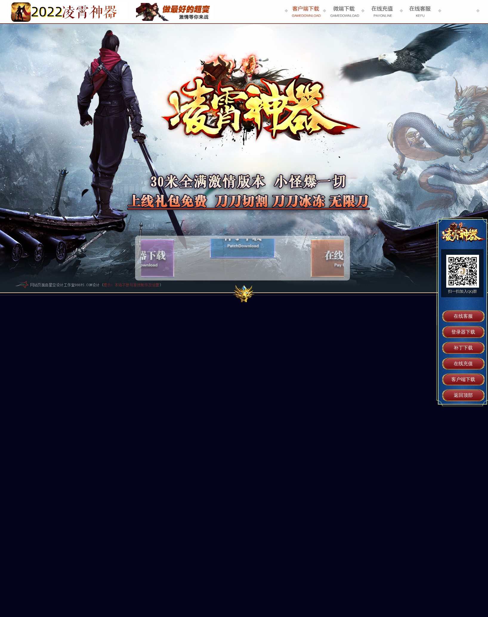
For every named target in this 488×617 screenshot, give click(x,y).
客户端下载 (463, 379)
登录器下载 (463, 331)
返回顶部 (463, 395)
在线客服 (463, 316)
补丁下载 (463, 347)
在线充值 (463, 363)
